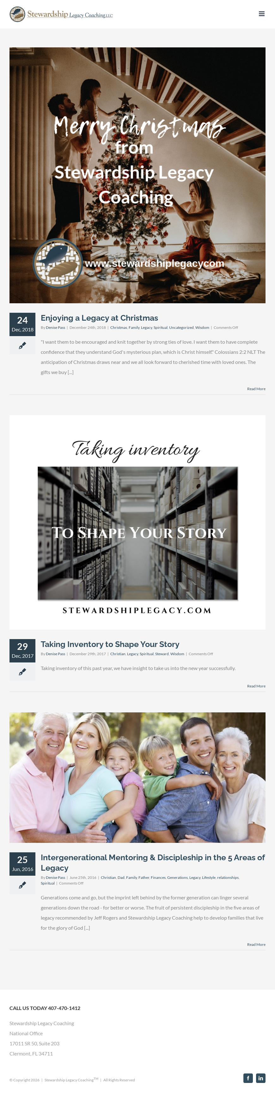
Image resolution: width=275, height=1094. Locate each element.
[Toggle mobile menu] (262, 13)
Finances (158, 877)
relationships (228, 877)
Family (134, 327)
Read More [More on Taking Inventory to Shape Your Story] (256, 686)
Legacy (146, 327)
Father (143, 877)
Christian (117, 653)
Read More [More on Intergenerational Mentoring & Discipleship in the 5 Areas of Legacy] (256, 944)
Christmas (118, 327)
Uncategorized (181, 327)
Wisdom (202, 327)
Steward (162, 653)
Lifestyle (209, 877)
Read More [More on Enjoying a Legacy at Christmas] (256, 388)
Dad (121, 877)
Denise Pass (55, 327)
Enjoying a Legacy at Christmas (99, 318)
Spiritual (161, 327)
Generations (177, 877)
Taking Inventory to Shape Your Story (110, 644)
